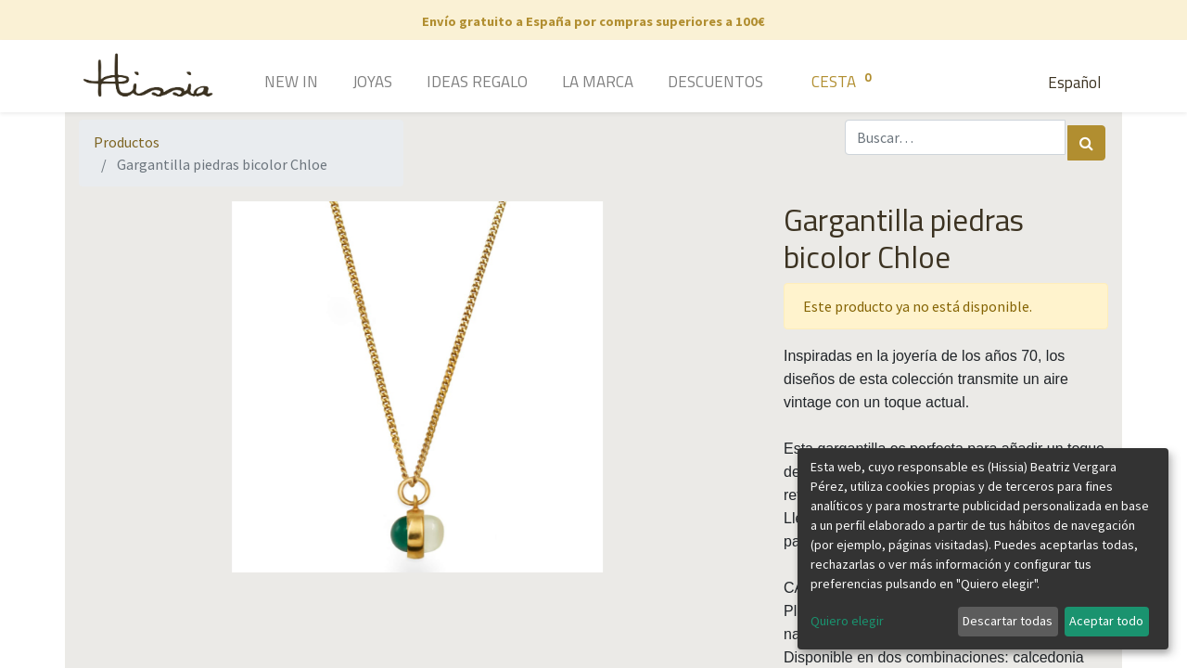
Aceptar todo (1106, 620)
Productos (127, 142)
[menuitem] (265, 83)
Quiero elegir (847, 620)
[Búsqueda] (1086, 143)
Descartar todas (1008, 620)
